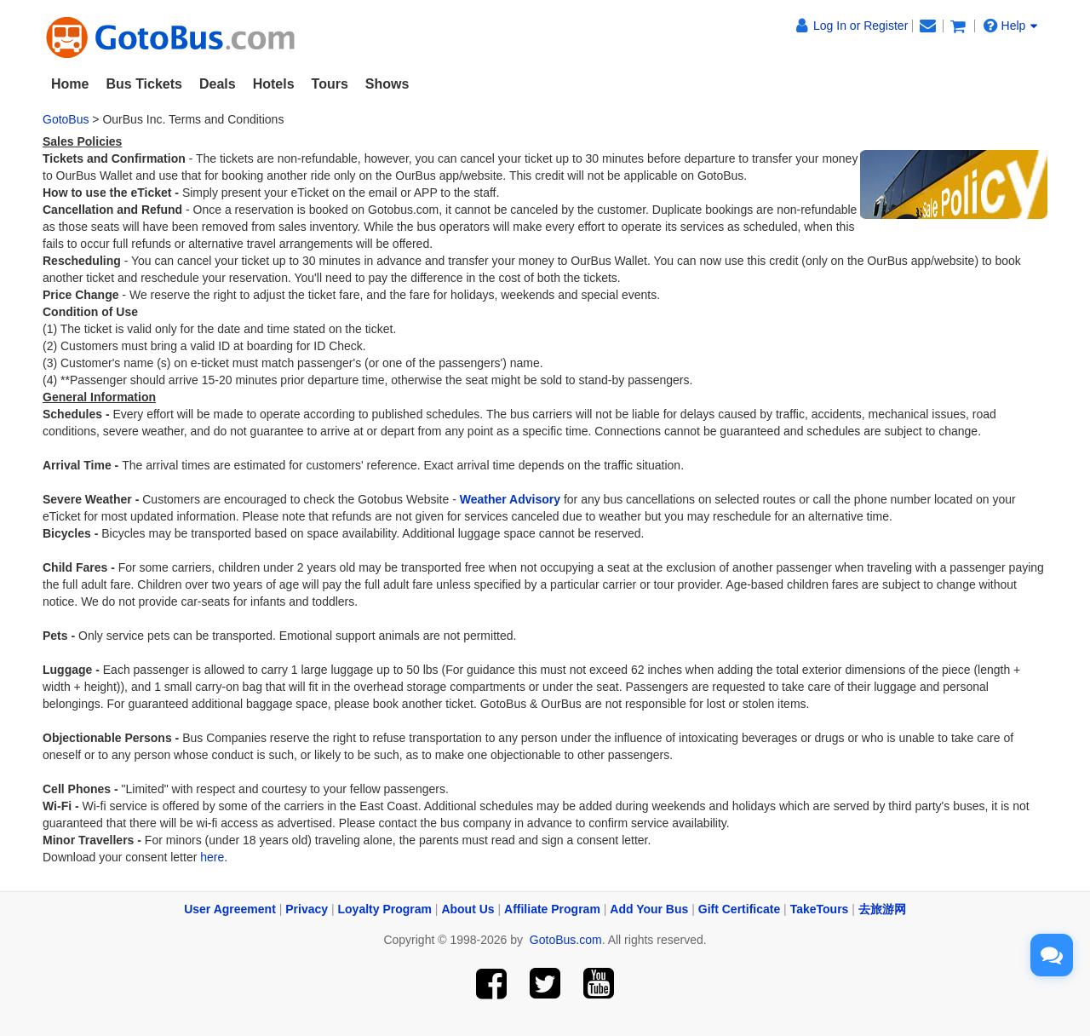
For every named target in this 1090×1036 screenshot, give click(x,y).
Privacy (306, 909)
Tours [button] (330, 84)
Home (70, 84)
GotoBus (66, 119)
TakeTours (819, 909)
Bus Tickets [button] (144, 84)
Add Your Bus (649, 909)
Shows (387, 84)
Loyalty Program (385, 909)
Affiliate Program (552, 909)
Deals (217, 84)
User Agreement (230, 909)
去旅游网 (882, 909)
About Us (467, 909)
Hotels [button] (274, 84)
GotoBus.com (566, 940)
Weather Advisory (510, 499)
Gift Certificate (739, 909)
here (212, 857)
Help (1010, 25)
